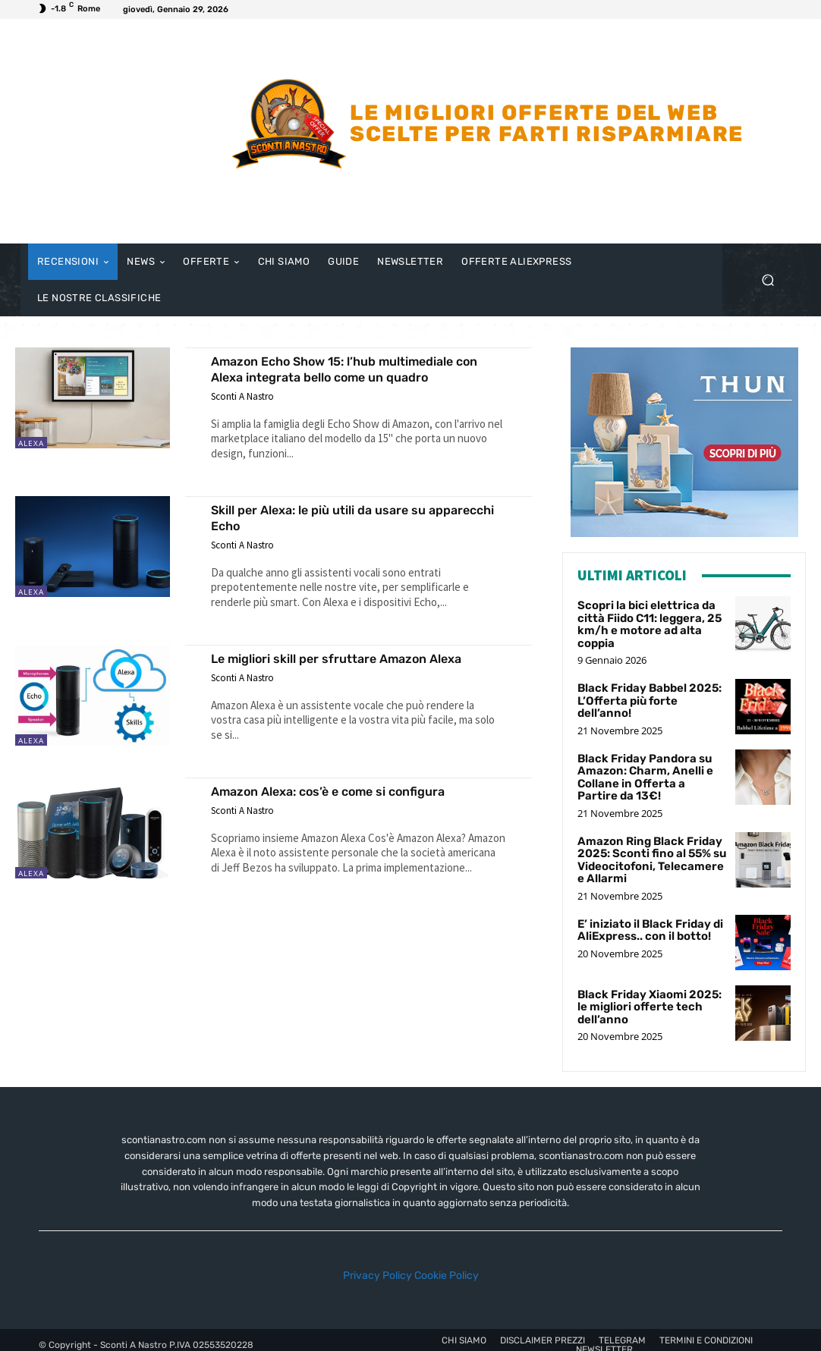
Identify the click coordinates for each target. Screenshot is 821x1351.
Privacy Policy (377, 1265)
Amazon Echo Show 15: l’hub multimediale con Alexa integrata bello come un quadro (356, 368)
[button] (767, 280)
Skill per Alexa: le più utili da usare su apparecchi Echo (337, 517)
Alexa (31, 443)
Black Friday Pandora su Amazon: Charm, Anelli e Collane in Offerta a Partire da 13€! (645, 772)
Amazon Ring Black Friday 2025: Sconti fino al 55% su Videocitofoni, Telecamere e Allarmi (649, 851)
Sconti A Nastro (242, 396)
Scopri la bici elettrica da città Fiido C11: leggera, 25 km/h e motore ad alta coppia (645, 622)
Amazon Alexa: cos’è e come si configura (350, 806)
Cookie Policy (446, 1265)
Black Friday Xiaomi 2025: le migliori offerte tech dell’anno (650, 996)
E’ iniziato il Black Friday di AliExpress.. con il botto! (646, 919)
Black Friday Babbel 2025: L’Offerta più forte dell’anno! (649, 690)
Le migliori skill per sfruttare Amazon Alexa (337, 666)
